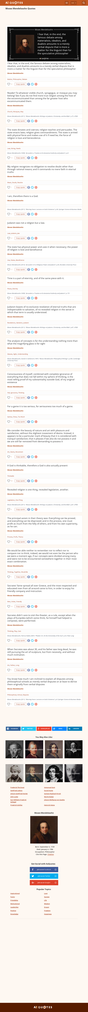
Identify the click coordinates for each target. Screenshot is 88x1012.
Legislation (11, 500)
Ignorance (14, 393)
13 (11, 398)
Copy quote (20, 84)
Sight (15, 354)
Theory (20, 537)
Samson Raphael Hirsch (52, 794)
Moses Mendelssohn (15, 73)
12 (11, 158)
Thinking (21, 393)
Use (8, 260)
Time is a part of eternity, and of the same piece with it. (35, 278)
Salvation (19, 323)
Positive (13, 911)
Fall (8, 393)
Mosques (16, 112)
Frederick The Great (17, 787)
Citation (51, 854)
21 (11, 238)
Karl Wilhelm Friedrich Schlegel (18, 801)
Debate (24, 79)
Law (8, 148)
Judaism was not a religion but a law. (26, 222)
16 (11, 606)
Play (15, 631)
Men (8, 602)
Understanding (23, 354)
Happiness (48, 914)
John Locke (14, 797)
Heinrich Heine (49, 805)
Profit (15, 537)
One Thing (19, 500)
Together (17, 572)
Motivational (15, 904)
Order (13, 602)
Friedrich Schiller (16, 805)
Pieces (9, 289)
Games (9, 417)
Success (46, 897)
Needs (18, 148)
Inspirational (15, 893)
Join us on (44, 869)
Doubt (14, 182)
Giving (13, 148)
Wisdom (47, 904)
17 (11, 269)
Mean (9, 182)
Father (12, 665)
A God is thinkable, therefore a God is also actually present (37, 465)
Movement (19, 452)
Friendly (19, 602)
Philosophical (11, 695)
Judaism (13, 233)
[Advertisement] (44, 18)
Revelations (11, 323)
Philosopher (17, 79)
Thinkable (10, 476)
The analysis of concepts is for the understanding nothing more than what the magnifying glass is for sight (42, 342)
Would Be (24, 572)
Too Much (21, 417)
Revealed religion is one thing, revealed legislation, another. (38, 489)
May (21, 112)
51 (11, 84)
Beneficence (20, 260)
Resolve (20, 182)
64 (11, 481)
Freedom (47, 911)
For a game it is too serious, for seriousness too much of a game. (40, 406)
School (19, 695)
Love (45, 893)
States (13, 260)
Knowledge (14, 914)
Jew (18, 233)
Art (8, 452)
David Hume (48, 791)
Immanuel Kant (49, 787)
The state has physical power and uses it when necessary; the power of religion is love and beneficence (42, 248)
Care (19, 631)
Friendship (14, 900)
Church (9, 112)
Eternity (15, 289)
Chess (15, 417)
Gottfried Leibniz (16, 791)
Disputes (26, 695)
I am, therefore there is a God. (22, 196)
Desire (12, 452)
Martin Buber (49, 797)
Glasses (9, 354)
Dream (46, 907)
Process (10, 537)
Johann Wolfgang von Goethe (54, 800)
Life (45, 900)
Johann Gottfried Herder (19, 794)
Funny (12, 897)
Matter (9, 79)
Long (17, 665)
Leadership (14, 907)
